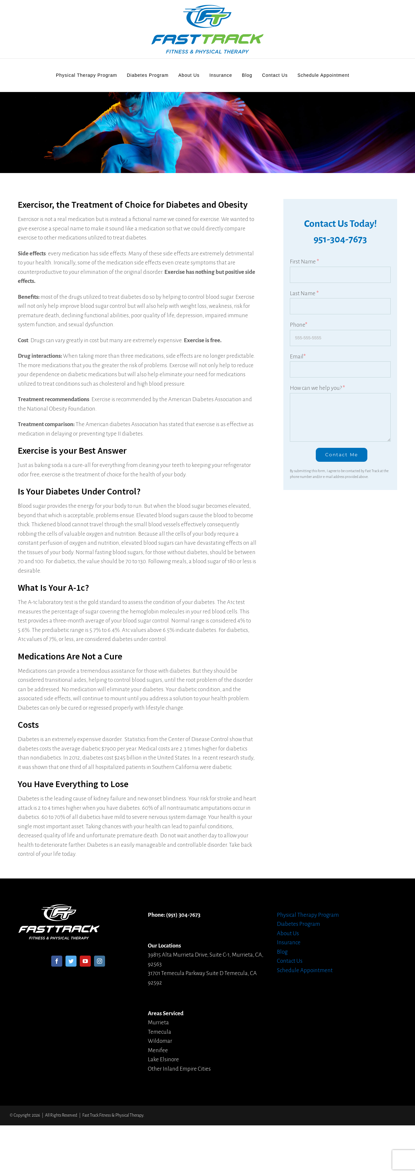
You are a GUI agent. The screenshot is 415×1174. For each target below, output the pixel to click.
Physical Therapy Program (308, 915)
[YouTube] (85, 961)
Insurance (289, 942)
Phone (298, 325)
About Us (288, 933)
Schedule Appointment (305, 970)
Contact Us (289, 961)
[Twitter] (71, 961)
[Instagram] (99, 961)
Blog (282, 952)
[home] (59, 909)
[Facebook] (56, 961)
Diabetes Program (298, 924)
